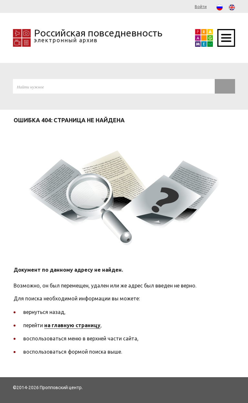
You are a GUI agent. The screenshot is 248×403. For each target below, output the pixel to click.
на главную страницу (72, 325)
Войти (201, 7)
